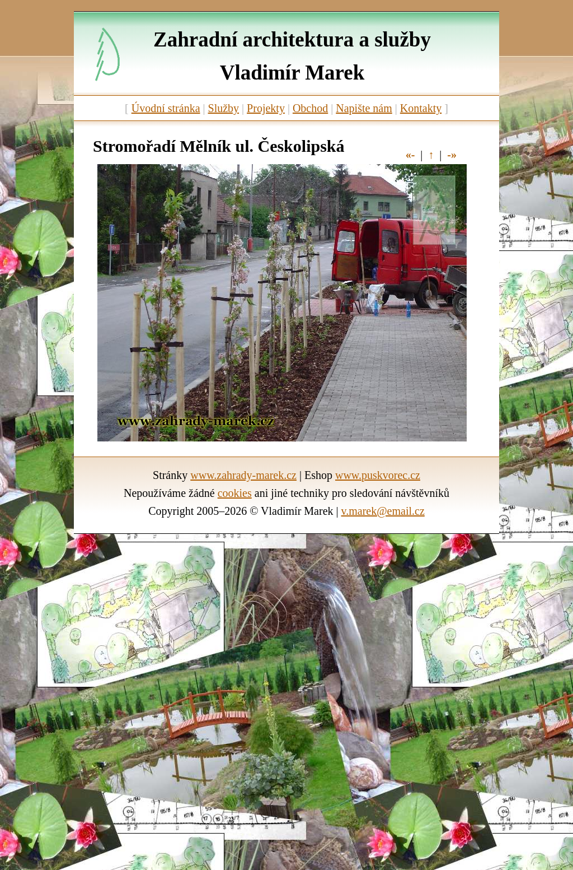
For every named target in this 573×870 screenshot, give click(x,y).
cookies (235, 493)
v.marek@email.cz (383, 511)
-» (452, 154)
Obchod (310, 108)
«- (410, 154)
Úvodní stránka (165, 108)
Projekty (266, 108)
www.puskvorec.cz (377, 475)
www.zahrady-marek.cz (243, 475)
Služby (223, 108)
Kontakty (421, 108)
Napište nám (364, 108)
